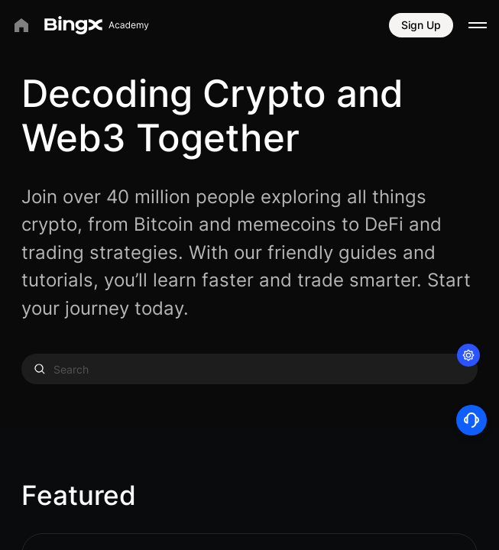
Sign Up (421, 24)
